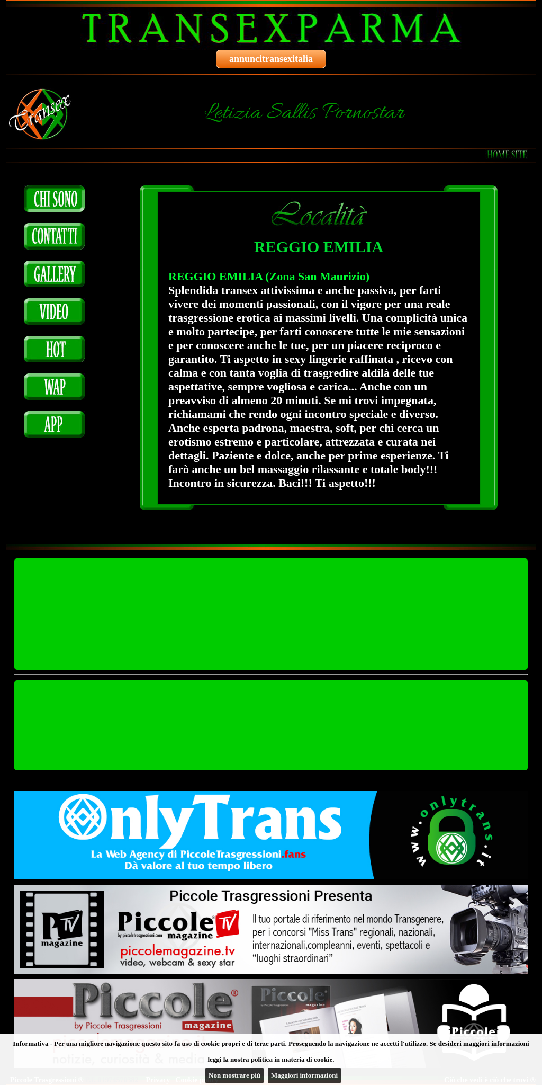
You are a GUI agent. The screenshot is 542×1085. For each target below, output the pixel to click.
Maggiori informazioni (304, 1075)
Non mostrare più (234, 1075)
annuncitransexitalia (271, 59)
